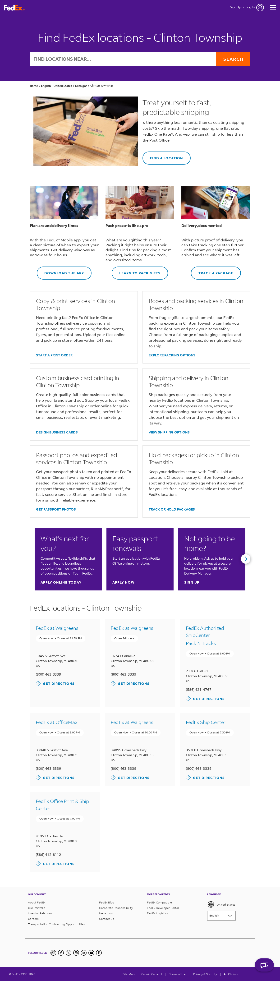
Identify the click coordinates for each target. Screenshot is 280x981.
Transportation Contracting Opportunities (56, 924)
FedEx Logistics (157, 913)
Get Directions (55, 683)
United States (221, 904)
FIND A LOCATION (162, 156)
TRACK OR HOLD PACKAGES (172, 509)
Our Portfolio (36, 908)
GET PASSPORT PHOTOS (56, 509)
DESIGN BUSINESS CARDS (57, 432)
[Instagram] (76, 953)
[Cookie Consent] (151, 974)
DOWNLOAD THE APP (60, 271)
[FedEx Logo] (14, 8)
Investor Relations (40, 913)
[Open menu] (273, 7)
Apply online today (61, 582)
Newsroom (106, 913)
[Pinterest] (99, 953)
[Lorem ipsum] (221, 916)
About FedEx (36, 902)
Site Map (129, 974)
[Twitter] (68, 953)
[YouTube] (91, 953)
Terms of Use (178, 974)
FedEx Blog (106, 902)
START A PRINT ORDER (54, 355)
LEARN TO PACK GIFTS (136, 271)
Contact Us (106, 919)
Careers (33, 919)
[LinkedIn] (84, 953)
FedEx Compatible (159, 902)
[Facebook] (61, 953)
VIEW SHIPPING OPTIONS (169, 432)
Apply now (123, 582)
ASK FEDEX (264, 968)
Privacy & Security (205, 974)
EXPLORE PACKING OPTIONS (172, 355)
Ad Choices (231, 974)
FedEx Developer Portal (163, 908)
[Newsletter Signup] (53, 953)
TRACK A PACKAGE (212, 271)
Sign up (191, 582)
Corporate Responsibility (116, 908)
